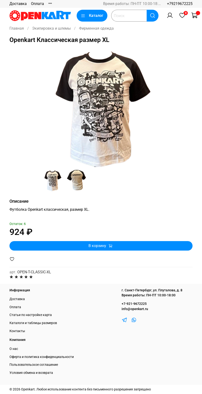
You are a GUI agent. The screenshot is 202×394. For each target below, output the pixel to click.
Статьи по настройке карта (30, 315)
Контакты (17, 331)
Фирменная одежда (96, 28)
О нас (13, 349)
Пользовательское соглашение (33, 365)
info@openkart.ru (135, 309)
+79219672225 (180, 3)
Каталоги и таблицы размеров (33, 323)
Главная (16, 28)
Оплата (37, 3)
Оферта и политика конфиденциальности (41, 357)
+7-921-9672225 (134, 304)
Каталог (92, 15)
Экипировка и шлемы (51, 28)
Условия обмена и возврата (31, 373)
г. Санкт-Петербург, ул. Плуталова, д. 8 (152, 290)
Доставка (18, 3)
